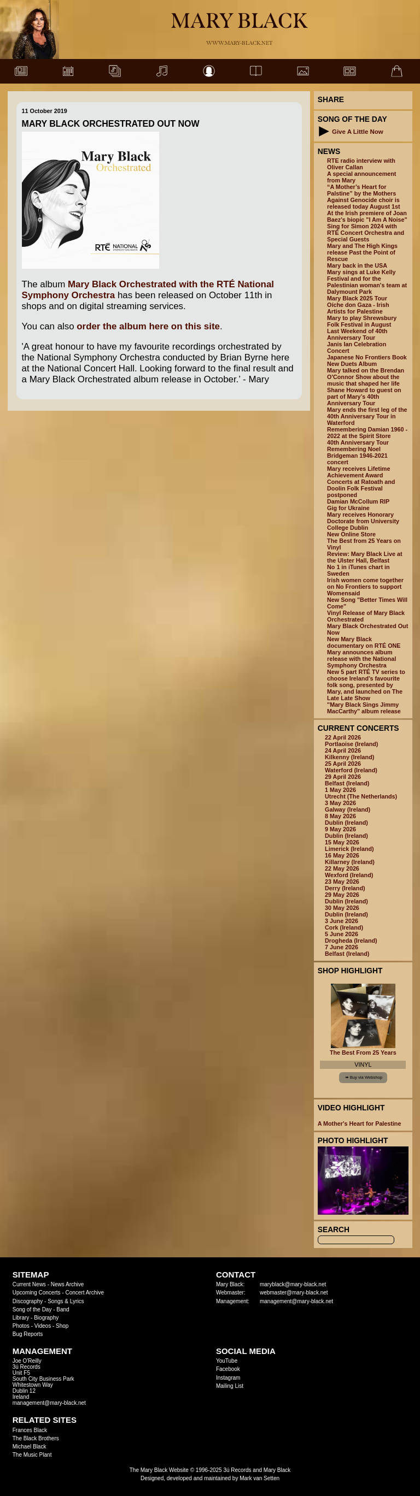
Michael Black (29, 1447)
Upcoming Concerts (37, 1293)
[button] (324, 131)
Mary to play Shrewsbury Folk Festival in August (361, 321)
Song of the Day (32, 1309)
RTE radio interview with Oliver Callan (361, 163)
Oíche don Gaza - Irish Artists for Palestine (358, 308)
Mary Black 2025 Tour (357, 298)
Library (21, 1318)
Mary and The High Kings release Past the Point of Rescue (362, 252)
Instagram (228, 1378)
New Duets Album (352, 363)
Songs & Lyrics (66, 1301)
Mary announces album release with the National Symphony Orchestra (361, 659)
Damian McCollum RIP (358, 501)
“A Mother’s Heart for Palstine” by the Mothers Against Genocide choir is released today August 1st (363, 197)
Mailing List (229, 1386)
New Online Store (351, 534)
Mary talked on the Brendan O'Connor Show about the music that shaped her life (365, 377)
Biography (46, 1318)
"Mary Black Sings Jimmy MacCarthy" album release (364, 707)
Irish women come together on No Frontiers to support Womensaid (365, 586)
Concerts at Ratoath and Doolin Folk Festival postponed (361, 488)
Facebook (228, 1369)
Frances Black (30, 1430)
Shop (62, 1326)
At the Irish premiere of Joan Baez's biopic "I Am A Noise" (367, 216)
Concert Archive (84, 1293)
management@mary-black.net (296, 1301)
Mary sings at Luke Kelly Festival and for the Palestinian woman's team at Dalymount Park (367, 282)
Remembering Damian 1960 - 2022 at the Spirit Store (367, 432)
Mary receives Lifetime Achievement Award (358, 471)
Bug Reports (28, 1334)
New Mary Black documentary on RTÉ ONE (363, 642)
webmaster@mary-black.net (294, 1293)
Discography (28, 1301)
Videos (42, 1326)
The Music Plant (32, 1455)
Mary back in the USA (357, 265)
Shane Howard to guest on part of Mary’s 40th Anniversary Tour (364, 396)
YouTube (226, 1361)
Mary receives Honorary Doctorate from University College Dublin (363, 521)
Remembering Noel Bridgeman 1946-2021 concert (357, 455)
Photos (21, 1326)
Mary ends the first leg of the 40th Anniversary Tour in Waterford (367, 416)
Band (62, 1309)
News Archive (67, 1284)
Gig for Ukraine (348, 508)
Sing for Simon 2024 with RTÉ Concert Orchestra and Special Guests (365, 233)
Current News (29, 1284)
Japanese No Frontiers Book (367, 357)
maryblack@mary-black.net (293, 1284)
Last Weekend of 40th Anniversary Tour (357, 334)
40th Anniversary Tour (358, 442)
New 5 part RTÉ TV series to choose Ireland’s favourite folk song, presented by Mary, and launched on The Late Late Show (366, 685)
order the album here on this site (148, 326)
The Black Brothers (36, 1438)
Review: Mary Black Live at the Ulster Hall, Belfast (364, 557)
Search (333, 1229)
